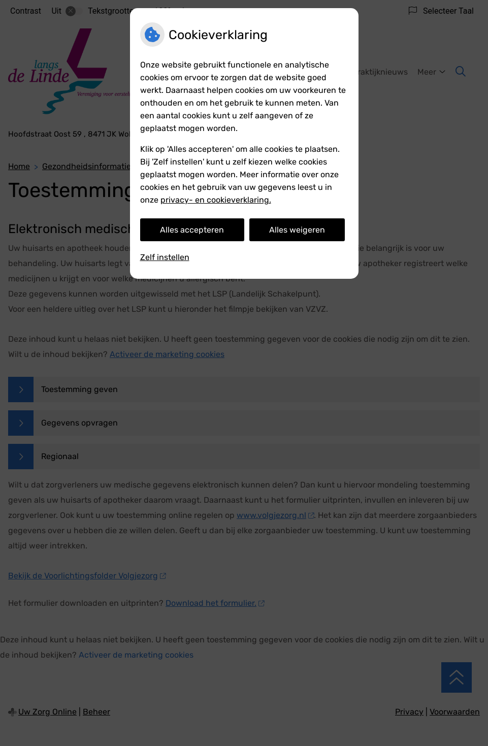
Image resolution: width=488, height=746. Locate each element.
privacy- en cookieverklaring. (215, 200)
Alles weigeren (297, 230)
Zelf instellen (164, 257)
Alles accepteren (192, 230)
